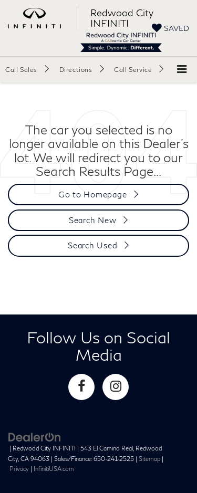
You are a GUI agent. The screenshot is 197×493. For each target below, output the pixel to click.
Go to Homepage (92, 194)
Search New (93, 220)
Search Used (92, 245)
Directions (75, 70)
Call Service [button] (133, 70)
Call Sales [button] (21, 70)
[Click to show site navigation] (182, 69)
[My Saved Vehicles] (170, 28)
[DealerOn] (34, 437)
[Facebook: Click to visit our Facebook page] (81, 387)
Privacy (19, 468)
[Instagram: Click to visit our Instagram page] (115, 387)
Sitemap (149, 458)
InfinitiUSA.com (54, 468)
